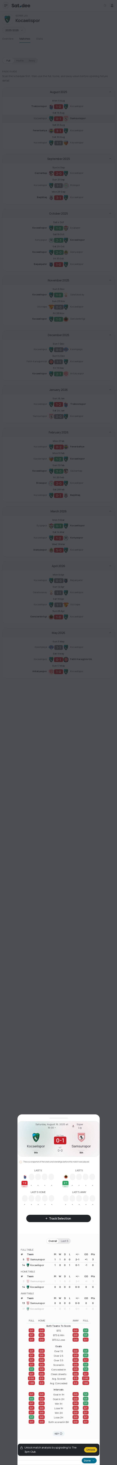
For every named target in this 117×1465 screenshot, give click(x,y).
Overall (52, 1241)
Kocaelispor (35, 1265)
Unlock (90, 1449)
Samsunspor (35, 1259)
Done (89, 1460)
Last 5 (64, 1241)
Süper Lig (77, 1126)
